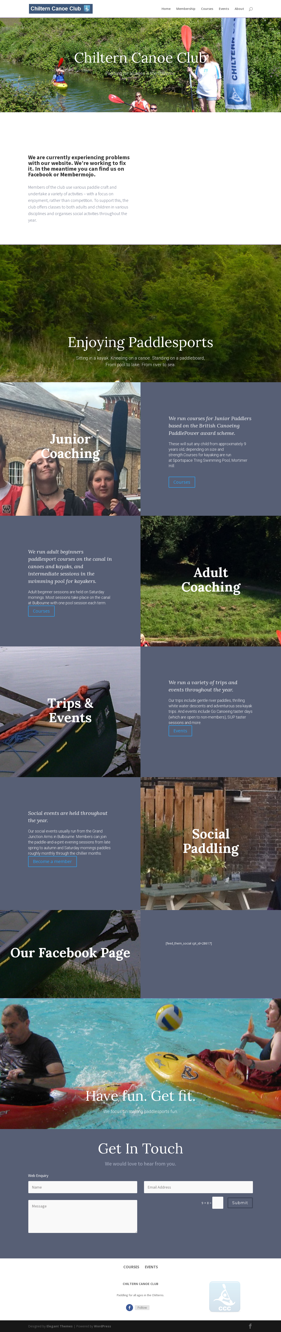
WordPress (102, 1326)
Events (224, 9)
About (239, 9)
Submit (240, 1202)
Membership (185, 9)
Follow (142, 1307)
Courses (207, 9)
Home (166, 9)
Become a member (52, 861)
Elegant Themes (60, 1326)
